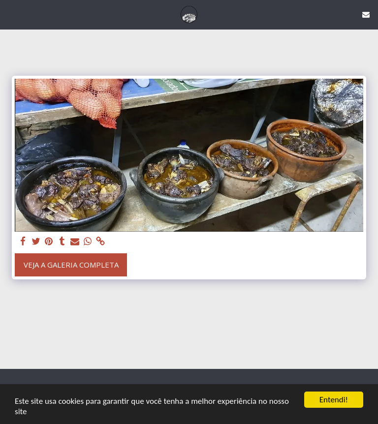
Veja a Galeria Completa (71, 265)
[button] (10, 14)
